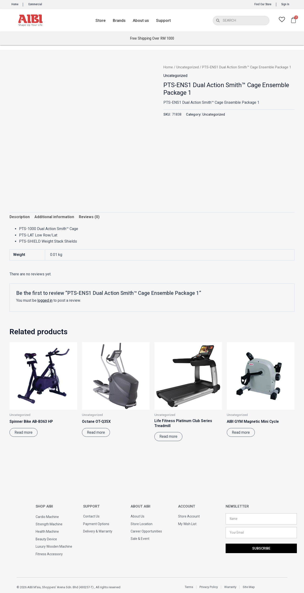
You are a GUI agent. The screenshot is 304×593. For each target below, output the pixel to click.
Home (14, 4)
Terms (189, 587)
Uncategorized (187, 67)
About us (141, 20)
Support (163, 20)
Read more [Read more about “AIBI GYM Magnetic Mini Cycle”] (241, 432)
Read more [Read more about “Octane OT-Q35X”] (96, 432)
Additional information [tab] (55, 217)
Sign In (285, 4)
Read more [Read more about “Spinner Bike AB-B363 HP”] (23, 432)
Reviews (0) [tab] (90, 217)
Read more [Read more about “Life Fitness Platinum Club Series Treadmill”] (168, 437)
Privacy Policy (209, 587)
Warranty (230, 587)
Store (100, 20)
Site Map (249, 587)
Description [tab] (20, 217)
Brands (119, 20)
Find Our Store (262, 4)
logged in (45, 300)
